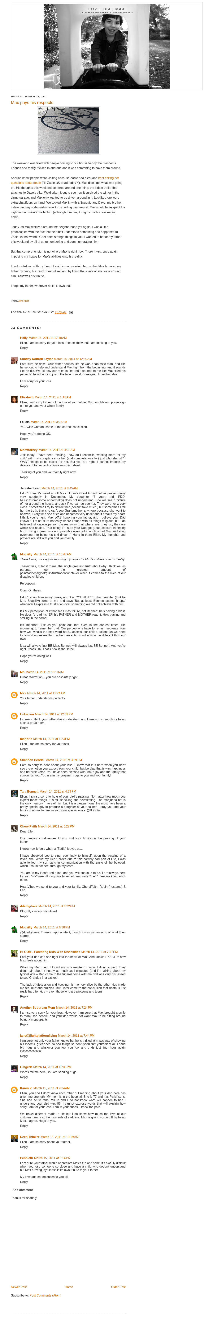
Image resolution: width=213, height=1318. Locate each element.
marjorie (26, 739)
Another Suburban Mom (37, 1007)
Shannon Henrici (32, 760)
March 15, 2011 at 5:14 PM (52, 1158)
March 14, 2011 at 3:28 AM (49, 422)
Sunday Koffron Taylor (36, 359)
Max (23, 693)
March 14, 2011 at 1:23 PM (51, 739)
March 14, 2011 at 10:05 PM (52, 1067)
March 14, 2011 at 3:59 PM (64, 760)
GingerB (26, 1067)
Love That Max (106, 9)
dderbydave (28, 906)
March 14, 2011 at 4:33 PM (58, 791)
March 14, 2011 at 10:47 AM (52, 554)
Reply (24, 347)
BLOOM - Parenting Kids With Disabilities (50, 952)
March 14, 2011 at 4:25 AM (57, 450)
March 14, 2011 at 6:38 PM (51, 927)
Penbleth (26, 1158)
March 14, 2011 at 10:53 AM (45, 672)
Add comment (22, 1190)
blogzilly (26, 554)
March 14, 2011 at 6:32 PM (56, 906)
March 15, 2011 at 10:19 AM (60, 1137)
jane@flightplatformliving (38, 1035)
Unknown (27, 714)
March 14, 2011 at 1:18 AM (53, 397)
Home (69, 1287)
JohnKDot (23, 300)
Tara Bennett (29, 791)
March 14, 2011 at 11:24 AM (46, 693)
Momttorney (28, 450)
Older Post (118, 1287)
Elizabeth (26, 397)
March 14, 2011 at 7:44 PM (76, 1035)
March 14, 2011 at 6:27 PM (56, 826)
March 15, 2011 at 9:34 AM (51, 1088)
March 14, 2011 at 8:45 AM (59, 488)
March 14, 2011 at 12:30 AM (73, 359)
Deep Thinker (29, 1137)
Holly (24, 337)
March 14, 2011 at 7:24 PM (74, 1007)
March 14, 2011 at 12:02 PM (54, 714)
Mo (22, 672)
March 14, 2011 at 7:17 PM (99, 952)
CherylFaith (28, 826)
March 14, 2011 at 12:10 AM (48, 337)
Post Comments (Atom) (45, 1295)
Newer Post (19, 1287)
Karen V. (26, 1088)
